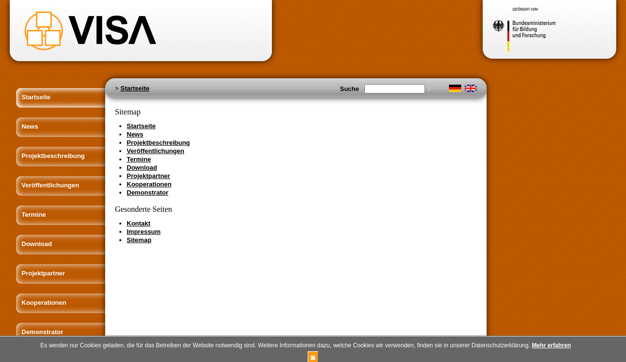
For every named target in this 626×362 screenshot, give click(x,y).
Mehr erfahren (551, 345)
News (30, 126)
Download (37, 244)
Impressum (143, 231)
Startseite (36, 97)
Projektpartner (43, 273)
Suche (349, 88)
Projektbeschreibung (53, 155)
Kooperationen (44, 302)
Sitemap (139, 240)
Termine (34, 214)
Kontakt (138, 223)
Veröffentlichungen (50, 185)
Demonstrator (42, 332)
